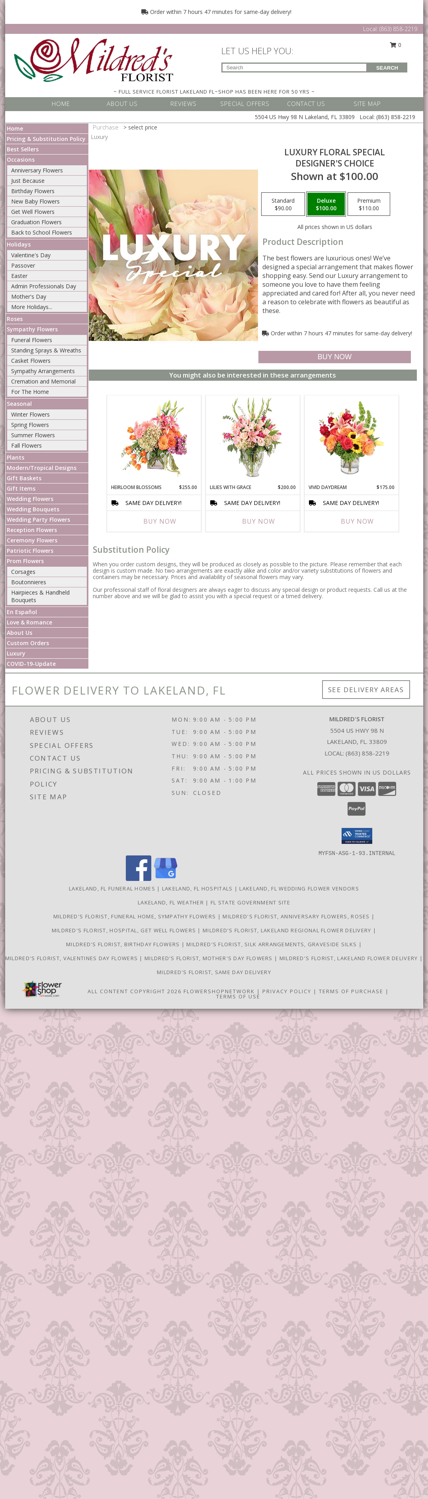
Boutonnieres (28, 582)
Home (15, 128)
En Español (22, 612)
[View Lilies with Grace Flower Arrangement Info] (252, 437)
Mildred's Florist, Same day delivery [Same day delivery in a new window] (214, 972)
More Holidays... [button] (31, 307)
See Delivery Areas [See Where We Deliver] (366, 689)
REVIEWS (183, 104)
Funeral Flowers (31, 340)
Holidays (19, 244)
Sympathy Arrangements (43, 371)
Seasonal (19, 403)
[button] (357, 836)
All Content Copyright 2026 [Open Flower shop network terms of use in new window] (135, 991)
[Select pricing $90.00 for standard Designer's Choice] (283, 204)
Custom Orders (28, 643)
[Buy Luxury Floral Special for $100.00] (334, 357)
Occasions (21, 159)
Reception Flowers (32, 530)
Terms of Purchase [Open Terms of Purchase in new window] (351, 991)
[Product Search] (294, 67)
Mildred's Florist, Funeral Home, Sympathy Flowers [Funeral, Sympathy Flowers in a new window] (135, 916)
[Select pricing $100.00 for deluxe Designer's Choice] (326, 204)
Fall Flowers (26, 445)
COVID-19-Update (31, 663)
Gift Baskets (24, 478)
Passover (23, 265)
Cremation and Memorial (43, 381)
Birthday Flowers (33, 191)
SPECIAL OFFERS (245, 104)
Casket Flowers (31, 360)
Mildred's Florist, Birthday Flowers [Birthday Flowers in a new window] (124, 944)
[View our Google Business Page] (165, 879)
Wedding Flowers (30, 499)
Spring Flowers (30, 425)
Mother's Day (28, 296)
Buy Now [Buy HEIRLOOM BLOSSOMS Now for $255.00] (159, 521)
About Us (19, 632)
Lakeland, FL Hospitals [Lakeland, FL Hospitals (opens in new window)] (197, 888)
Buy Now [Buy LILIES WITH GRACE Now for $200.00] (258, 521)
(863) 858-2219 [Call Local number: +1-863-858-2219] (398, 29)
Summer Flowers (33, 435)
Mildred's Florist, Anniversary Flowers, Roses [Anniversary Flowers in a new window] (297, 916)
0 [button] (395, 45)
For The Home (30, 391)
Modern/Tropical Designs (41, 468)
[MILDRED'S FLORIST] (93, 59)
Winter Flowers (30, 414)
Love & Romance (29, 622)
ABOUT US (122, 104)
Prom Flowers (25, 561)
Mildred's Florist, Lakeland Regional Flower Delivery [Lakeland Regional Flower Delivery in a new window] (288, 930)
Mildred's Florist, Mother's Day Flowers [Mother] (209, 958)
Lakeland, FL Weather (171, 902)
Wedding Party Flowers (38, 519)
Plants (15, 457)
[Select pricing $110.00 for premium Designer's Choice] (369, 204)
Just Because (28, 180)
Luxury (16, 653)
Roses (15, 319)
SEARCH (387, 68)
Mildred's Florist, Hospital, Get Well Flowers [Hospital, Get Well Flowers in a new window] (125, 930)
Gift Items (21, 488)
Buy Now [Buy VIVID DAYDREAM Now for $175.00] (357, 521)
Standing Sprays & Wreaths (46, 350)
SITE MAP (367, 104)
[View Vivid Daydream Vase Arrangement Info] (351, 437)
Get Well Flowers (33, 211)
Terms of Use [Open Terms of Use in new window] (238, 996)
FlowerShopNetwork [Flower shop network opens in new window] (219, 991)
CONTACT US (306, 104)
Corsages (23, 571)
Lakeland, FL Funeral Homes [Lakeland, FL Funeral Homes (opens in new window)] (112, 888)
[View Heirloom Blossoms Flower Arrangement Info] (154, 437)
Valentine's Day (31, 255)
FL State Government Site (250, 902)
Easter (19, 276)
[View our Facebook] (138, 879)
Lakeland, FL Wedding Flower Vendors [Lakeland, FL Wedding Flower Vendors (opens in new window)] (299, 888)
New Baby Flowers (35, 201)
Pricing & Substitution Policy (46, 139)
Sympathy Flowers (32, 329)
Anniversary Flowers (37, 170)
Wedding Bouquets (33, 509)
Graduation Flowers (36, 222)
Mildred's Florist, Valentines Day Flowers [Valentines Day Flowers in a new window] (72, 958)
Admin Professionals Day (43, 286)
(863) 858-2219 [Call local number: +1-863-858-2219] (367, 753)
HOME (61, 104)
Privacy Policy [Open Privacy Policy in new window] (286, 991)
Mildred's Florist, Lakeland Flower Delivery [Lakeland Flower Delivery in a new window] (349, 958)
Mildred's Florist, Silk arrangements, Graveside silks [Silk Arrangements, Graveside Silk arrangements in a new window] (272, 944)
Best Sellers (23, 149)
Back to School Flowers (41, 232)
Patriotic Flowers (30, 550)
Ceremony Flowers (32, 540)
